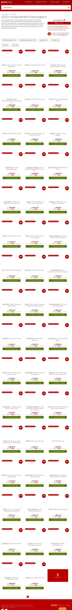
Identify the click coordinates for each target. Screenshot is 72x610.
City (3, 270)
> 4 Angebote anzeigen (57, 75)
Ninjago (52, 133)
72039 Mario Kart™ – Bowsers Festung (37, 476)
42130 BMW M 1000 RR (14, 133)
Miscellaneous (10, 168)
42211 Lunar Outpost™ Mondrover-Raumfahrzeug (12, 510)
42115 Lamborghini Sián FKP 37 (60, 100)
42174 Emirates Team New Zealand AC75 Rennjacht (11, 442)
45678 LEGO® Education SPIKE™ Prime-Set (58, 66)
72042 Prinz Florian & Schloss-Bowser (37, 373)
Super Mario (51, 338)
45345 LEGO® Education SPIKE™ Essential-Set (11, 100)
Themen (54, 1)
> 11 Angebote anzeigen (58, 315)
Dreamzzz (52, 202)
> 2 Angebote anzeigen (11, 588)
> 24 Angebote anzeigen (35, 144)
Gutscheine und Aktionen (8, 28)
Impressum (67, 605)
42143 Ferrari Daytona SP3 (37, 65)
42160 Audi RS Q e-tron (14, 236)
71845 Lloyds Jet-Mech (37, 441)
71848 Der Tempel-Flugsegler (60, 134)
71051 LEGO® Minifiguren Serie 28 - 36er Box (35, 169)
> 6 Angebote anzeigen (34, 417)
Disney (5, 373)
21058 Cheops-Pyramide (37, 339)
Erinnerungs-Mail (59, 26)
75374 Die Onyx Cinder (37, 270)
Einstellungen (66, 1)
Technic (4, 65)
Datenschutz (61, 605)
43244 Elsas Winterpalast (60, 509)
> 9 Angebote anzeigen (34, 554)
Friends (29, 202)
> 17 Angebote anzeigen (35, 280)
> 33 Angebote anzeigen (58, 144)
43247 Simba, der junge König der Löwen (14, 373)
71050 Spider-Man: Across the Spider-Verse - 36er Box (35, 408)
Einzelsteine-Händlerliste (30, 25)
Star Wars (27, 99)
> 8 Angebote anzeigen (34, 178)
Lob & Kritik (62, 608)
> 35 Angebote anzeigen (35, 520)
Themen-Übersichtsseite (23, 23)
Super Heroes (54, 475)
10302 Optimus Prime (62, 168)
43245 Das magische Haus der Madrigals (14, 476)
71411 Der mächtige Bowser (62, 339)
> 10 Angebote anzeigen (58, 109)
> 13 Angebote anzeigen (35, 315)
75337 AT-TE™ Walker (15, 338)
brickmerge (54, 605)
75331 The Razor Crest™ (38, 99)
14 (44, 596)
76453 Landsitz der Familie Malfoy (14, 305)
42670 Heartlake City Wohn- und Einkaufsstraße (35, 202)
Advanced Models (53, 168)
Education (53, 65)
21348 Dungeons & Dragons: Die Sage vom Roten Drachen (36, 305)
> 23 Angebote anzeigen (58, 383)
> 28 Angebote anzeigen (11, 144)
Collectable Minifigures (32, 168)
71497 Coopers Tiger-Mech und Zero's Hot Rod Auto (58, 373)
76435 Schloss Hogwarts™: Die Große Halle (12, 202)
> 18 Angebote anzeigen (35, 212)
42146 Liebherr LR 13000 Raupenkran (14, 66)
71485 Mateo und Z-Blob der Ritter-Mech (59, 202)
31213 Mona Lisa (59, 441)
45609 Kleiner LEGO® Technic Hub (12, 578)
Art (53, 441)
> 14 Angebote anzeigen (35, 246)
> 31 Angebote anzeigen (11, 212)
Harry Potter (7, 202)
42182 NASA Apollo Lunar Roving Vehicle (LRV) (37, 134)
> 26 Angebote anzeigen (11, 280)
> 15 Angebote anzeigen (58, 280)
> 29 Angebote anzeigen (58, 178)
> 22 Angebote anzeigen (11, 178)
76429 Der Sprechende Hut (59, 544)
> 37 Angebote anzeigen (11, 383)
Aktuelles (41, 1)
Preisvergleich (28, 1)
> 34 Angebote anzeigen (35, 383)
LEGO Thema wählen (8, 40)
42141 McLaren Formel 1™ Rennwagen (37, 236)
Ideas (26, 304)
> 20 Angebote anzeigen (58, 212)
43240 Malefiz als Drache (37, 578)
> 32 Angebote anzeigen (11, 349)
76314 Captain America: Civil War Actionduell (57, 476)
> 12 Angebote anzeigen (11, 75)
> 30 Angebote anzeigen (35, 75)
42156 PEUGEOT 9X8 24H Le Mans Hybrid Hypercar (59, 407)
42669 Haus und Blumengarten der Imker (35, 544)
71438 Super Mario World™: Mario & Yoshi (13, 407)
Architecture (30, 338)
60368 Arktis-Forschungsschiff (13, 270)
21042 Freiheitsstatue (16, 543)
